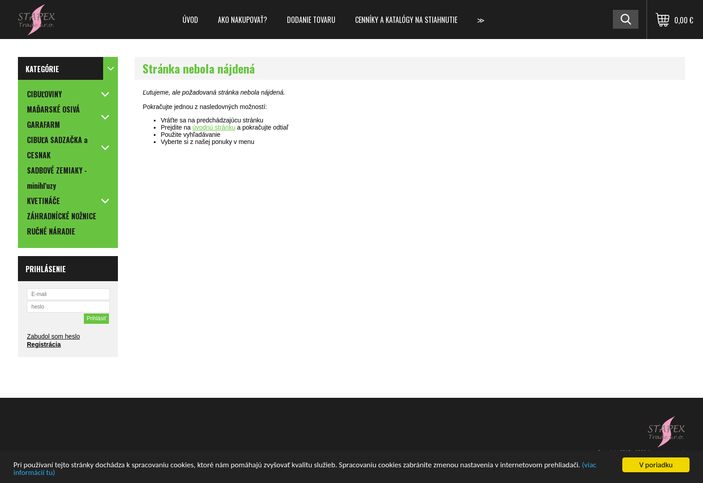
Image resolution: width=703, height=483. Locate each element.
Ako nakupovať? (242, 19)
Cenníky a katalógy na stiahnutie (406, 19)
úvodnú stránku (213, 127)
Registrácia (44, 344)
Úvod (190, 19)
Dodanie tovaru (311, 19)
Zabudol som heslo (53, 336)
